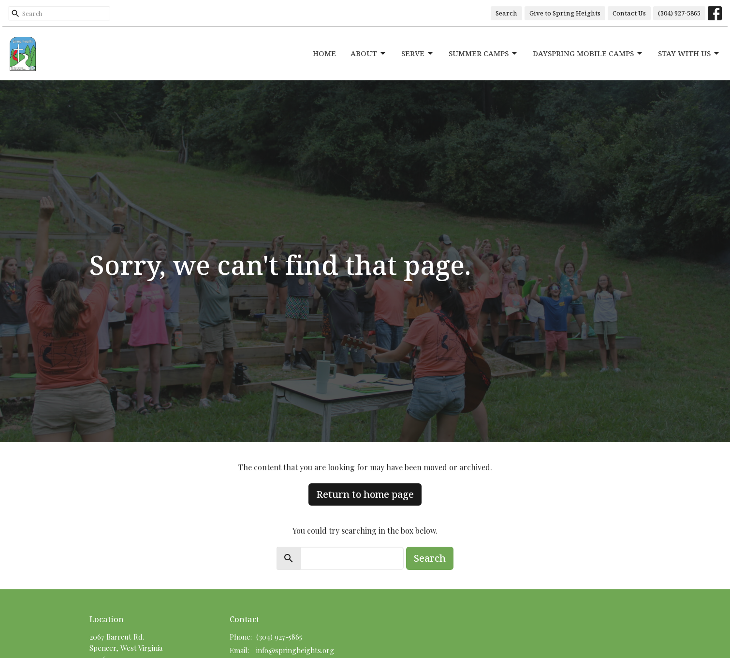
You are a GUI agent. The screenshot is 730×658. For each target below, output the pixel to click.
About (368, 53)
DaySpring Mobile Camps (588, 53)
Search (506, 13)
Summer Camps (483, 53)
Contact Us (629, 13)
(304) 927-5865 (679, 13)
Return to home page (365, 494)
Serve (417, 53)
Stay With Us (689, 53)
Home (324, 53)
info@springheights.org (295, 650)
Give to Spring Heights (564, 13)
